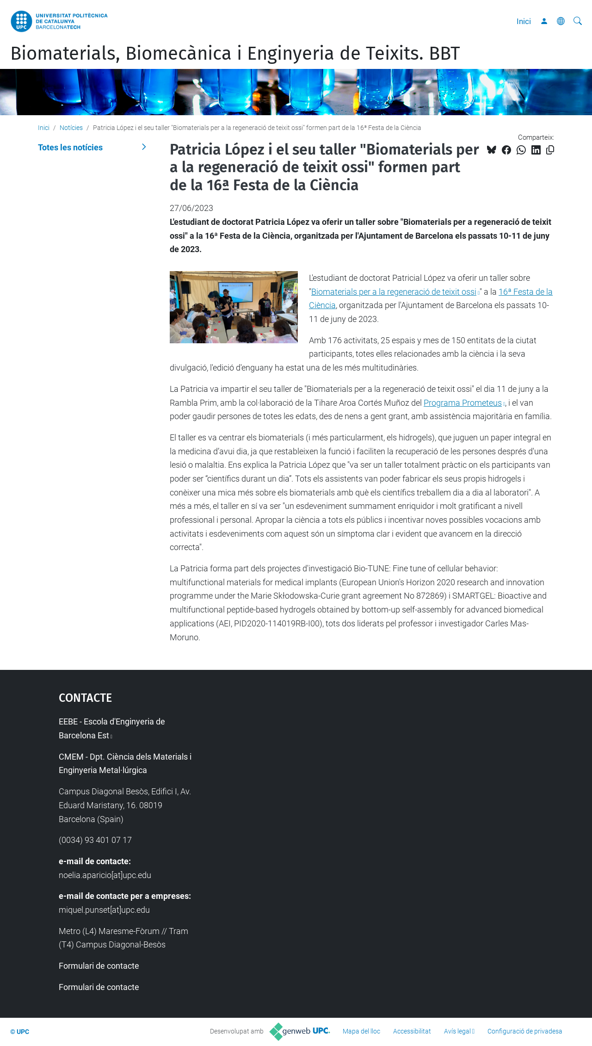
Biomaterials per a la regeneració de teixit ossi (393, 292)
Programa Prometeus (463, 403)
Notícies (71, 127)
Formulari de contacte (99, 966)
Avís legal (457, 1031)
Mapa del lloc (361, 1031)
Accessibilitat (412, 1031)
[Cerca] (578, 21)
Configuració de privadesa (524, 1031)
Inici (524, 21)
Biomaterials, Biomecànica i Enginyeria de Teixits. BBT (235, 54)
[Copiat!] (550, 150)
